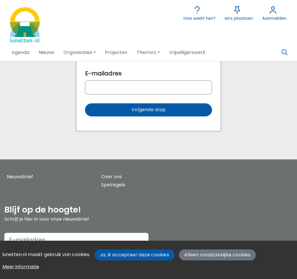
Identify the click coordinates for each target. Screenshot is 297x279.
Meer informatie (20, 266)
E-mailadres (103, 73)
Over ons (111, 176)
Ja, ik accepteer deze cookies (134, 254)
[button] (20, 52)
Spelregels (113, 184)
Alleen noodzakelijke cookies (217, 254)
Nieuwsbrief (20, 176)
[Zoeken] (284, 52)
